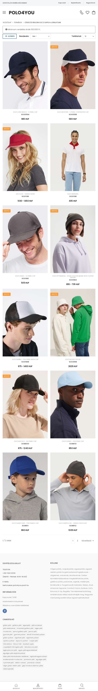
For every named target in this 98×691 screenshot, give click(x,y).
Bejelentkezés (76, 3)
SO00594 (25, 114)
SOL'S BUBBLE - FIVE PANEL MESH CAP (25, 359)
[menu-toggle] (4, 12)
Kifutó (54, 47)
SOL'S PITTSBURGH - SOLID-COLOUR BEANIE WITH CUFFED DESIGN (72, 276)
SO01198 (72, 196)
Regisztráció (90, 3)
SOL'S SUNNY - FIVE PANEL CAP (73, 441)
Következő (88, 540)
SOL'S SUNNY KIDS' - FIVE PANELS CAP (25, 523)
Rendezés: (24, 36)
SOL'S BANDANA (72, 194)
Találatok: (77, 36)
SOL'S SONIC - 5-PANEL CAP (25, 276)
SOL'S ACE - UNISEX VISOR (25, 194)
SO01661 (25, 278)
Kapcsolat (62, 3)
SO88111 (25, 525)
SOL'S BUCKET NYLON (72, 359)
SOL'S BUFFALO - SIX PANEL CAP (25, 441)
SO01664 (73, 280)
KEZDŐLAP (7, 22)
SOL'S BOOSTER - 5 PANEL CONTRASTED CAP (72, 112)
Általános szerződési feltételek (16, 605)
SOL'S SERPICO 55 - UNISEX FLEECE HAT (73, 523)
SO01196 (25, 196)
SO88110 (72, 443)
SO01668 (25, 362)
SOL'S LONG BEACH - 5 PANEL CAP (25, 112)
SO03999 (73, 362)
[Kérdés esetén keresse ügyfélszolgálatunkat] (82, 12)
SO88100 (25, 443)
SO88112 (72, 525)
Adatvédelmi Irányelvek (13, 601)
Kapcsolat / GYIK (10, 597)
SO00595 (73, 114)
